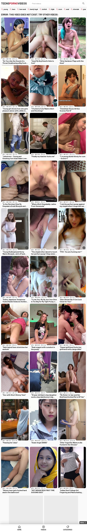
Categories (67, 530)
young (6, 9)
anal (67, 9)
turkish (44, 9)
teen (13, 9)
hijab (52, 9)
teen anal (22, 9)
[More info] (26, 57)
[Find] (83, 3)
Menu (82, 522)
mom (60, 9)
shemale (76, 9)
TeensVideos (14, 3)
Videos (43, 530)
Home (19, 530)
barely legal (34, 9)
